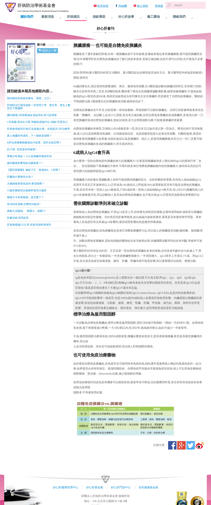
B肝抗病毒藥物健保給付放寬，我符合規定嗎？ (34, 142)
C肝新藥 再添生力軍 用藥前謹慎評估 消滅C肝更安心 (37, 122)
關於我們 (27, 16)
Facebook (172, 445)
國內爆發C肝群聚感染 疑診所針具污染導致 (32, 115)
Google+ (181, 445)
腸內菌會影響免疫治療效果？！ (25, 163)
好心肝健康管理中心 (65, 487)
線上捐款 (142, 5)
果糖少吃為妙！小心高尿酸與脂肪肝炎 (29, 156)
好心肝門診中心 (121, 487)
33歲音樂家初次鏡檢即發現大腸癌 (27, 190)
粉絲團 (123, 5)
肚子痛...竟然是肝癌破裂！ (22, 149)
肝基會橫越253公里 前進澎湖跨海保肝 (29, 224)
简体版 (159, 5)
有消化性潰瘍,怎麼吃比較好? (23, 204)
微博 (200, 445)
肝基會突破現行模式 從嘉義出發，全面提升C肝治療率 (38, 128)
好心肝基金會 (94, 487)
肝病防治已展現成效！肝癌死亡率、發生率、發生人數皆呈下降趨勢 (38, 107)
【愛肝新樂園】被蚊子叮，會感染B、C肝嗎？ (34, 170)
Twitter (190, 445)
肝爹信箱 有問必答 (18, 217)
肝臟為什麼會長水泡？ (20, 176)
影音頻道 (102, 5)
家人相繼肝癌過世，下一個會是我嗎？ (29, 135)
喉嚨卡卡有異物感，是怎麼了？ (25, 197)
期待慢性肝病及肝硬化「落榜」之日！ (29, 98)
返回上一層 (49, 50)
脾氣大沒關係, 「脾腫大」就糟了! (26, 211)
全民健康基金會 (148, 487)
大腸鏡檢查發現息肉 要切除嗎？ (26, 183)
